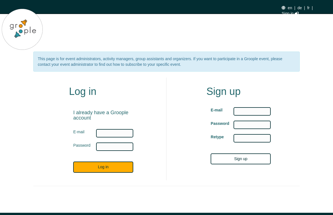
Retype (217, 137)
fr (308, 8)
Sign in (290, 13)
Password (218, 123)
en (290, 8)
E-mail (216, 110)
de (300, 8)
